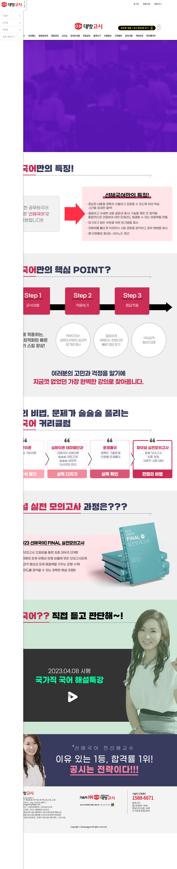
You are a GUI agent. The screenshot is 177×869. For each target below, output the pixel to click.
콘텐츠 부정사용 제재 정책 (46, 817)
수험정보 (107, 35)
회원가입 (146, 3)
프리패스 (32, 35)
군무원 (5, 21)
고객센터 (118, 35)
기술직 (5, 14)
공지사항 (128, 35)
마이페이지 (150, 35)
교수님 (64, 35)
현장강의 (55, 35)
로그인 (136, 3)
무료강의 (86, 35)
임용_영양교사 (8, 35)
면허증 (5, 28)
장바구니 (157, 3)
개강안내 (139, 35)
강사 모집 (61, 817)
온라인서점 (75, 35)
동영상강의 (43, 35)
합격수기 (97, 35)
